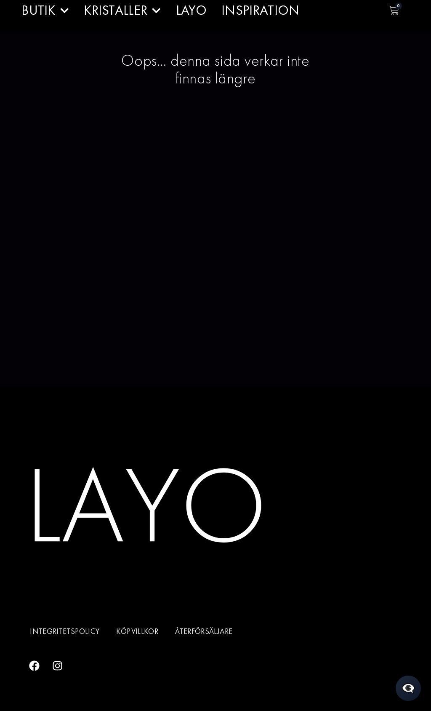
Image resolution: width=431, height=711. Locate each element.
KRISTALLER (122, 11)
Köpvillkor (137, 631)
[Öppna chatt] (408, 688)
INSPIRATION (260, 10)
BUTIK (45, 11)
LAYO (191, 10)
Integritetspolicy (64, 631)
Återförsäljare (203, 631)
